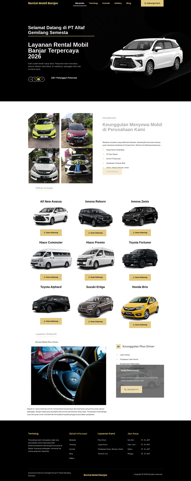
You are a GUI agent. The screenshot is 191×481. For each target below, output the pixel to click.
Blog (128, 3)
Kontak (106, 3)
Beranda (79, 3)
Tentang (93, 3)
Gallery (118, 3)
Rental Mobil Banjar (43, 3)
